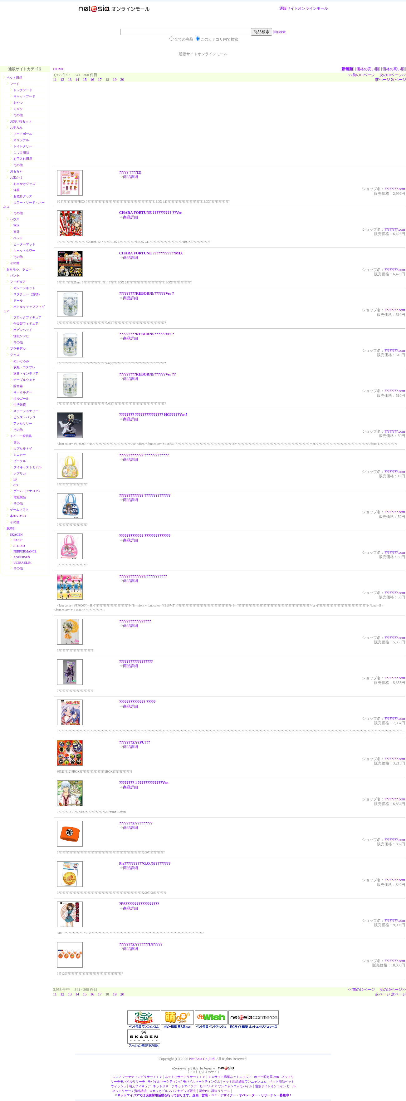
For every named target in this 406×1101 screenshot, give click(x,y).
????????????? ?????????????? (145, 495)
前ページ (382, 79)
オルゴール (21, 398)
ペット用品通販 (234, 1081)
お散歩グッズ (22, 196)
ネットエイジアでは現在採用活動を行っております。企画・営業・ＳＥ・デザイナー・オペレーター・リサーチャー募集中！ (204, 1095)
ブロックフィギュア (27, 317)
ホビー (258, 1077)
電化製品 (19, 497)
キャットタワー (24, 250)
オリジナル (21, 140)
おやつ (18, 102)
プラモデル (18, 348)
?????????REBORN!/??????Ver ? (146, 293)
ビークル (19, 461)
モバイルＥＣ (208, 1086)
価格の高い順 (393, 69)
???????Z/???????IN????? (141, 944)
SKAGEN (16, 534)
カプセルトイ (22, 448)
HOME (58, 69)
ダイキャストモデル (27, 467)
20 (122, 79)
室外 (16, 231)
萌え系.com (271, 1077)
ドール (18, 300)
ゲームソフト (19, 509)
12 (62, 79)
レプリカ (19, 473)
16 (92, 79)
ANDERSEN (21, 557)
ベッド (18, 238)
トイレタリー (22, 146)
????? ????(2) (130, 172)
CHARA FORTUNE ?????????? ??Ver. (151, 212)
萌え (132, 1086)
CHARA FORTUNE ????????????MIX (151, 253)
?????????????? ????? (137, 702)
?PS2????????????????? (139, 904)
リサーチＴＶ (153, 1077)
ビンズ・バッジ (24, 417)
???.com (399, 189)
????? (388, 189)
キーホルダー (22, 392)
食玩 (16, 442)
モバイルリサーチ (132, 1081)
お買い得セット (21, 121)
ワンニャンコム (256, 1081)
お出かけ (16, 177)
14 (77, 79)
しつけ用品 (21, 152)
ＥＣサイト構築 (219, 1077)
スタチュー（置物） (27, 294)
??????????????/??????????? (143, 576)
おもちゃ (16, 171)
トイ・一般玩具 (21, 436)
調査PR (204, 1091)
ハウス (14, 219)
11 (55, 79)
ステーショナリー (25, 411)
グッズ (14, 354)
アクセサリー (22, 423)
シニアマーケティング (128, 1077)
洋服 (16, 190)
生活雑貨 (19, 404)
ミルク (18, 109)
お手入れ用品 (22, 158)
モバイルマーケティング (165, 1081)
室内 (16, 225)
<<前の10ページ (361, 75)
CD (15, 485)
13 (70, 79)
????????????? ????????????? (144, 455)
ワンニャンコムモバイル (235, 1086)
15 (85, 79)
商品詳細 (130, 176)
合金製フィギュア (25, 323)
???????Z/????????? (136, 823)
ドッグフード (22, 90)
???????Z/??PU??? (134, 742)
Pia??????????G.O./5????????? (145, 863)
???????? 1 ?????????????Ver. (144, 782)
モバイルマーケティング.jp (201, 1081)
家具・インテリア (25, 373)
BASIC (17, 540)
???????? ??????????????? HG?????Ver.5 (153, 414)
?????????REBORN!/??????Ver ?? (147, 374)
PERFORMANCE (25, 551)
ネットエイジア (241, 1077)
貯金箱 (18, 386)
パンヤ (14, 275)
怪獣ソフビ (21, 336)
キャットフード (24, 96)
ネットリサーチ (176, 1077)
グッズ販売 (188, 1091)
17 (100, 79)
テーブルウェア (24, 379)
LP (15, 479)
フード (14, 84)
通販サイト (288, 8)
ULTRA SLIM (22, 562)
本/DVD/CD (18, 516)
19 (115, 79)
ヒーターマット (24, 244)
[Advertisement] (100, 126)
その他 (18, 115)
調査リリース (220, 1091)
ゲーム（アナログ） (27, 491)
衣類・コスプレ (24, 367)
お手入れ (16, 127)
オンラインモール (313, 8)
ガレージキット (24, 288)
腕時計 (11, 528)
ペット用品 (14, 77)
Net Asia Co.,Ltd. (202, 1059)
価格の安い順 (367, 69)
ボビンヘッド (22, 330)
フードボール (22, 133)
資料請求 (140, 1091)
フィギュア (18, 281)
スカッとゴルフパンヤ (164, 1091)
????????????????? (135, 621)
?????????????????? (136, 661)
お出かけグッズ (24, 183)
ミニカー (19, 454)
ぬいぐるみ (21, 361)
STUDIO (19, 546)
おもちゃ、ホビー (19, 269)
